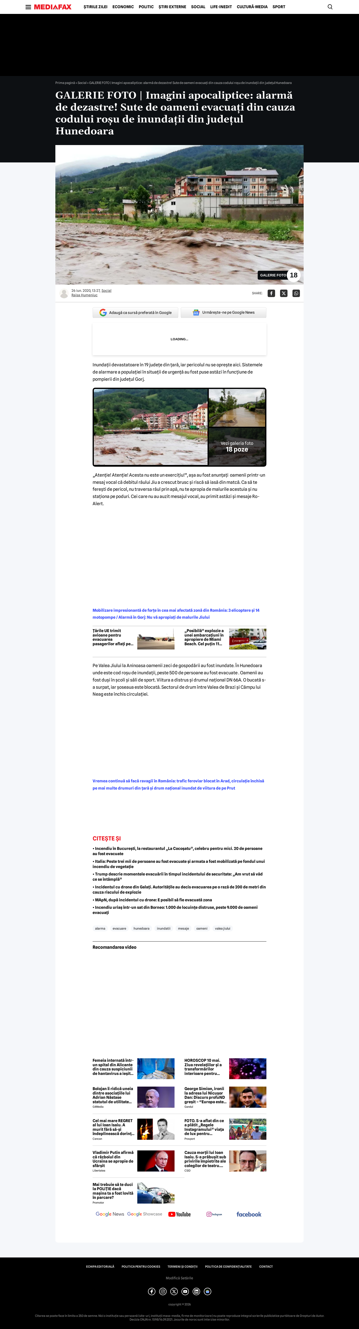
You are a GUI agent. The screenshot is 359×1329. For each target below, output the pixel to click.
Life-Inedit (221, 7)
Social (198, 7)
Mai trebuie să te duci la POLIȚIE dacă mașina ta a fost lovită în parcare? (113, 1191)
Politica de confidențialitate (228, 1266)
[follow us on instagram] (214, 1215)
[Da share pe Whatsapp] (296, 293)
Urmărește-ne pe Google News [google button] (223, 312)
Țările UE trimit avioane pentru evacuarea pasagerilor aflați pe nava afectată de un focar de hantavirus (112, 637)
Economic (123, 7)
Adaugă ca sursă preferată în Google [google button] (135, 312)
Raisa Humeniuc (85, 295)
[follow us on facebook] (249, 1214)
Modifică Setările (179, 1278)
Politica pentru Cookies (141, 1266)
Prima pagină (65, 83)
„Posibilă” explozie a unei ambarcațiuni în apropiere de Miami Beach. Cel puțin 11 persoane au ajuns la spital (204, 637)
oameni (202, 928)
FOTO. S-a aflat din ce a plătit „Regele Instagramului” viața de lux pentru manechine (204, 1127)
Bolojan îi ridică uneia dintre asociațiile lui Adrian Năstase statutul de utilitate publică (113, 1095)
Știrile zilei (96, 7)
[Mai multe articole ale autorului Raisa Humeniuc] (64, 293)
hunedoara (141, 928)
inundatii (164, 928)
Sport (279, 7)
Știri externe (172, 7)
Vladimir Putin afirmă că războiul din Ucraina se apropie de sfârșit (113, 1159)
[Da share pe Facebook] (271, 293)
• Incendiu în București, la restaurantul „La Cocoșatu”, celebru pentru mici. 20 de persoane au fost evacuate (177, 851)
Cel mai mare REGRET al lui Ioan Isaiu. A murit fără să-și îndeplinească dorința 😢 (113, 1127)
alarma (100, 928)
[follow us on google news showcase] (144, 1215)
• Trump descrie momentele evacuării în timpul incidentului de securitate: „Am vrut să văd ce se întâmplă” (178, 877)
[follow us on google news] (110, 1215)
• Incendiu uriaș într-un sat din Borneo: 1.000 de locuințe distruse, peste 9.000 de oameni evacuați (175, 910)
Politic (146, 7)
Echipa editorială (100, 1266)
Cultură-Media (252, 7)
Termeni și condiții (183, 1266)
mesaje (183, 928)
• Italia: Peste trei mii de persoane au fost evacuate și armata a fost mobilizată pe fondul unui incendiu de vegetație (179, 864)
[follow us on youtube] (179, 1215)
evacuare (119, 928)
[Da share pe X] (283, 293)
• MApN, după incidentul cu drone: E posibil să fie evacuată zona (152, 900)
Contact (266, 1266)
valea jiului (222, 928)
